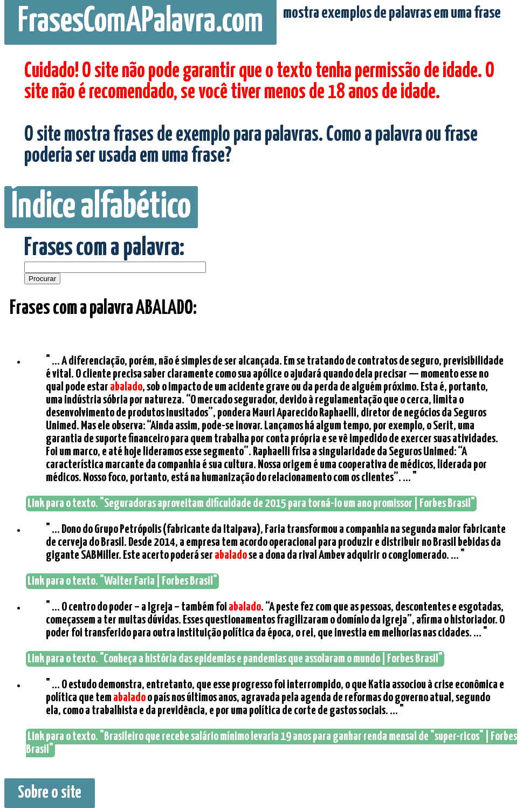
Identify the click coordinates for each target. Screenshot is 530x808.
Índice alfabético (101, 207)
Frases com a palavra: (104, 248)
